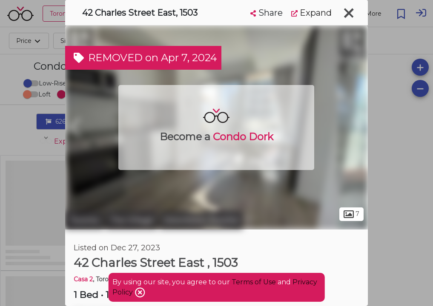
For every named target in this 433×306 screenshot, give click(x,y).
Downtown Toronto (201, 220)
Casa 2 (83, 279)
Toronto (84, 220)
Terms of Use (254, 282)
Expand (311, 13)
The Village (131, 220)
